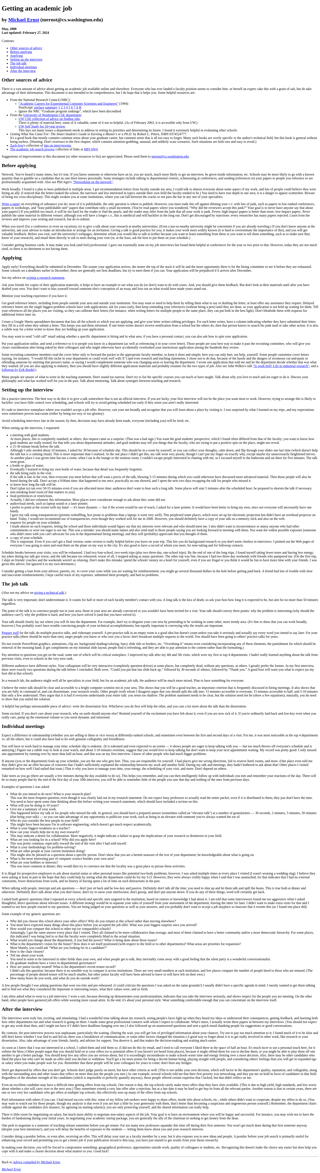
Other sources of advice (26, 48)
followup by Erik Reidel (18, 370)
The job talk (18, 63)
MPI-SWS (91, 149)
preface (39, 107)
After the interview (23, 71)
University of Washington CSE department (52, 115)
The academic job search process (32, 149)
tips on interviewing (57, 145)
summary (51, 107)
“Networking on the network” (93, 182)
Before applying (21, 52)
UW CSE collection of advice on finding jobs (49, 119)
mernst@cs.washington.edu (170, 156)
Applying (16, 55)
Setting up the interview (26, 59)
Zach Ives (16, 145)
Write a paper (11, 204)
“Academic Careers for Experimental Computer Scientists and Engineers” (68, 103)
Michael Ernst (23, 19)
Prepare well (10, 633)
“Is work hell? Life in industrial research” (281, 366)
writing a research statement (45, 277)
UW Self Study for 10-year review (42, 126)
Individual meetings (23, 67)
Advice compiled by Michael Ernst (36, 1162)
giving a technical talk (49, 592)
